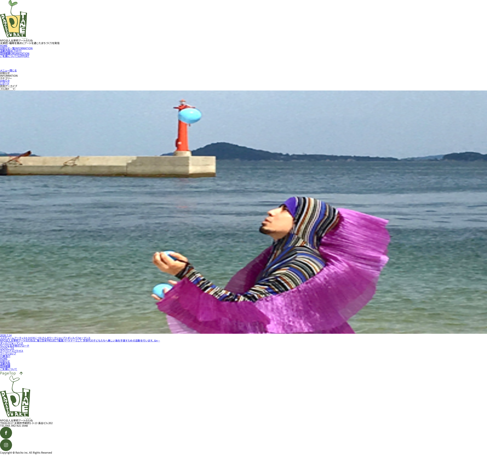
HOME (3, 48)
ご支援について (14, 58)
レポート (4, 86)
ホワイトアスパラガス (11, 353)
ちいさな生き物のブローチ (14, 348)
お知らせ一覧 (16, 51)
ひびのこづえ (7, 351)
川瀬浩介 (5, 359)
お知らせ (5, 83)
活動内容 (11, 53)
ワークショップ (8, 356)
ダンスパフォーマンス (11, 346)
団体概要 (14, 56)
